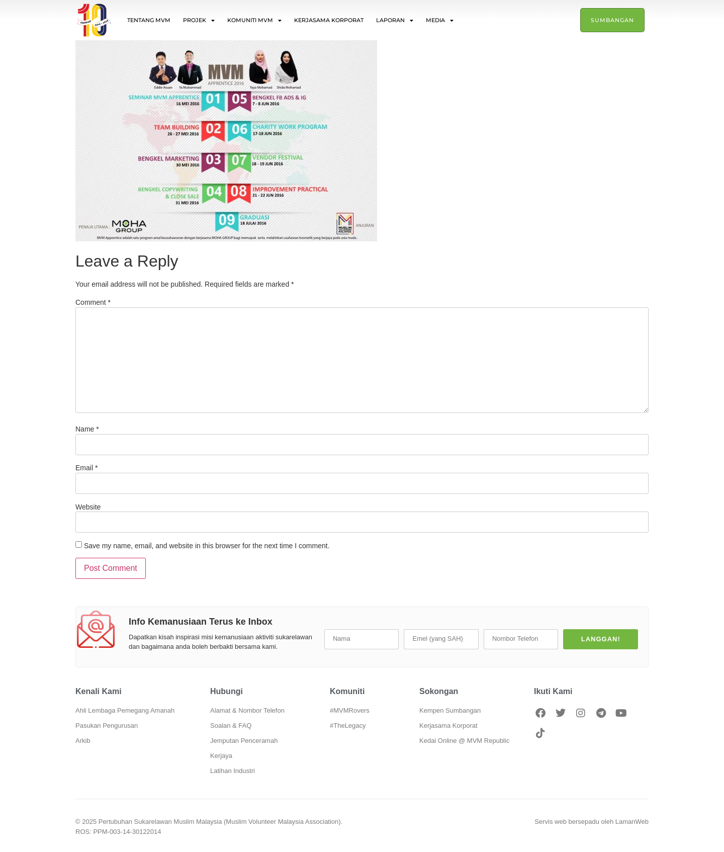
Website (88, 506)
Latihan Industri (232, 771)
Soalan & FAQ (230, 725)
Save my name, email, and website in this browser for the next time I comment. (207, 545)
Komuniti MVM (254, 20)
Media (440, 20)
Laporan (394, 20)
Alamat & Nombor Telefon (247, 710)
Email (86, 467)
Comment (93, 302)
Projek (199, 20)
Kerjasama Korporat (329, 20)
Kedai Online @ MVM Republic (464, 740)
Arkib (82, 740)
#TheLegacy (348, 725)
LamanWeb (632, 821)
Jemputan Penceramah (244, 740)
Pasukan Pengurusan (106, 725)
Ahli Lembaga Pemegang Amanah (124, 710)
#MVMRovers (350, 710)
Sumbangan (612, 20)
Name (87, 429)
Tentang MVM (148, 20)
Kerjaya (221, 755)
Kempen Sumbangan (450, 710)
